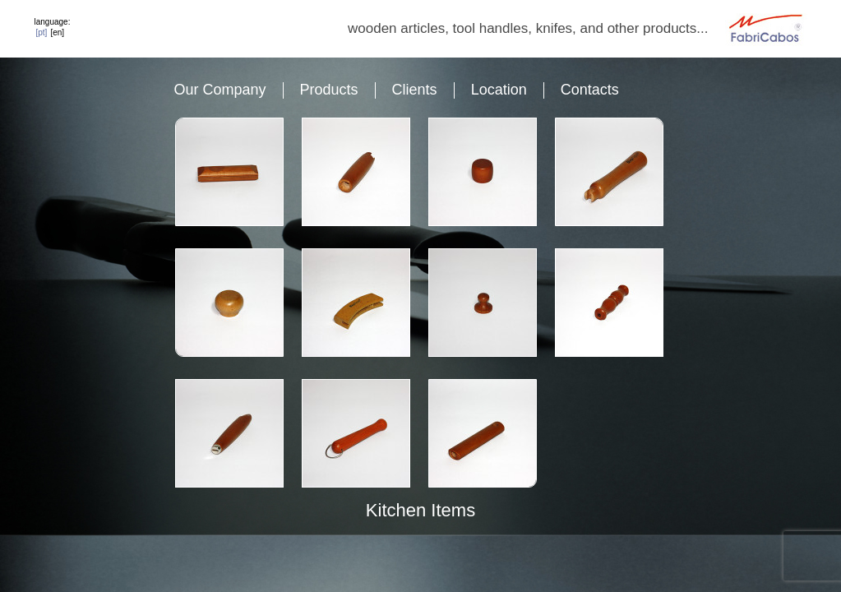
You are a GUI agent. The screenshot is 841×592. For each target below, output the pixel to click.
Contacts (590, 89)
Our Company (220, 89)
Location (499, 89)
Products (329, 89)
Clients (414, 89)
